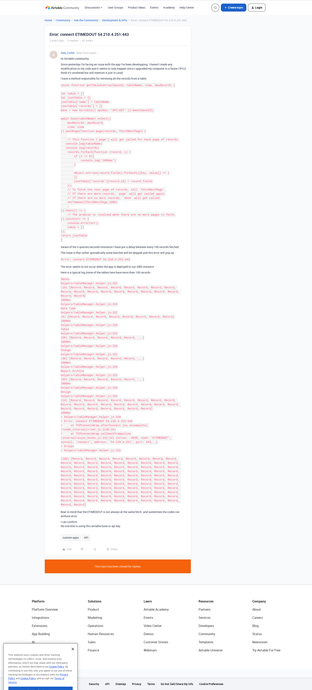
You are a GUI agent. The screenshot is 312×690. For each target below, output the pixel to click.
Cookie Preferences (211, 684)
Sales (92, 642)
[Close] (72, 657)
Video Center (153, 626)
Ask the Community (86, 20)
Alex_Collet (68, 53)
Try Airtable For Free (266, 650)
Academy (169, 7)
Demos (149, 634)
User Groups (115, 7)
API (86, 537)
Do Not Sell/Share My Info (177, 684)
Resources (206, 601)
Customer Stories (156, 642)
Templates (206, 642)
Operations (95, 626)
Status (257, 634)
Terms (151, 684)
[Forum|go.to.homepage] (62, 8)
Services (205, 617)
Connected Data (43, 650)
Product (93, 609)
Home (48, 20)
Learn (148, 601)
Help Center (186, 7)
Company (259, 601)
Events (154, 7)
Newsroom (259, 642)
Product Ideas (136, 7)
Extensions (39, 626)
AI (33, 642)
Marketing (95, 617)
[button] (233, 8)
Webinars (150, 650)
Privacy (136, 684)
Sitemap (120, 684)
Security (94, 684)
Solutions (94, 601)
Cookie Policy (56, 674)
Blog (255, 626)
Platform (38, 601)
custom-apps (70, 537)
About (256, 609)
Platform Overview (45, 609)
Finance (93, 650)
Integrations (40, 617)
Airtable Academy (156, 609)
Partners (205, 609)
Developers (206, 626)
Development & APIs (114, 20)
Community (63, 20)
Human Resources (101, 634)
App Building (41, 634)
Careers (257, 617)
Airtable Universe (210, 650)
